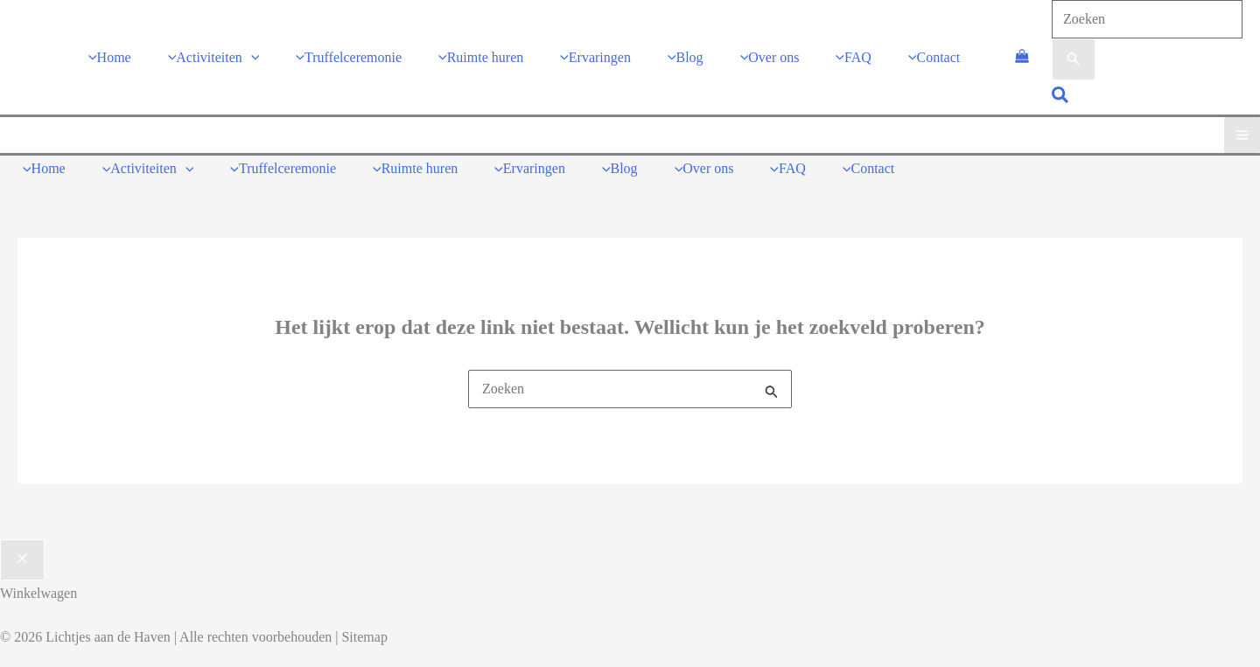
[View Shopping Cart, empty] (1021, 57)
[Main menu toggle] (1242, 134)
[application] (251, 56)
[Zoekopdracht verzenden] (1074, 59)
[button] (1061, 97)
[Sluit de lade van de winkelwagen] (22, 559)
